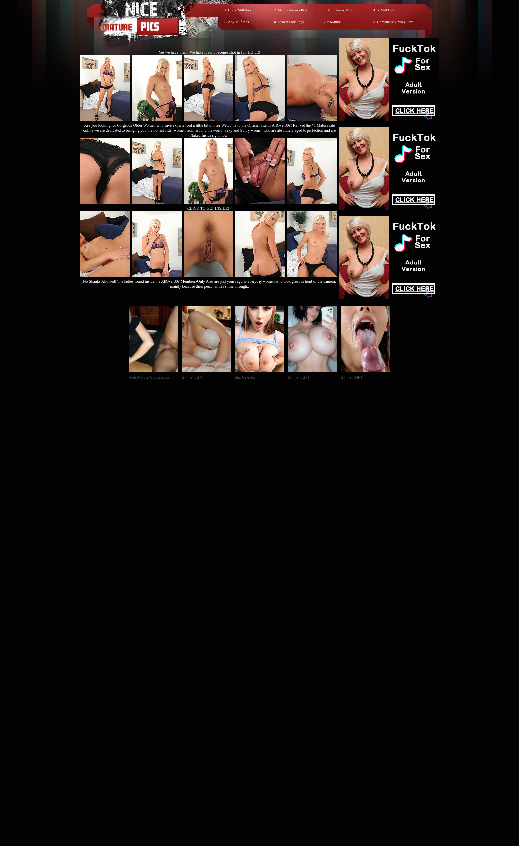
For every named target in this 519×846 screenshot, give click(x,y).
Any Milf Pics (238, 22)
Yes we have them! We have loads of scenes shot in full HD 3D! (209, 52)
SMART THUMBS (271, 707)
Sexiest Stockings (291, 22)
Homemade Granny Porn (395, 22)
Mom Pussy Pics (339, 10)
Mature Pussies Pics (292, 10)
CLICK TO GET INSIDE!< (209, 208)
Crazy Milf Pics (239, 10)
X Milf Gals (386, 10)
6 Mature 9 (335, 22)
